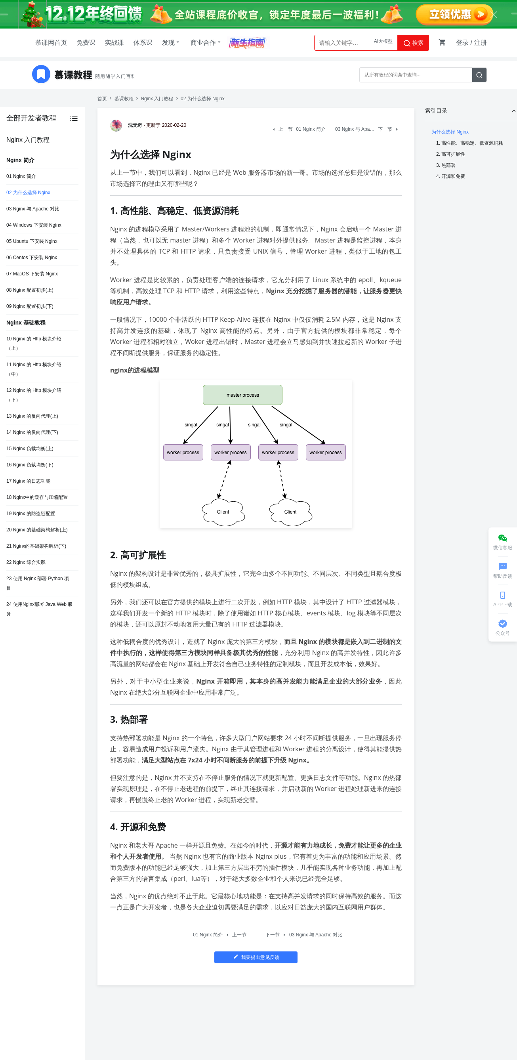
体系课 (143, 42)
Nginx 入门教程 (157, 98)
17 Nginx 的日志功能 (28, 481)
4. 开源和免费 (450, 176)
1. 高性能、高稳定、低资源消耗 (469, 143)
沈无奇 (127, 125)
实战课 (114, 42)
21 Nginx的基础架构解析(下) (36, 546)
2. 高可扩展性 (450, 154)
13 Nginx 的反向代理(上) (32, 416)
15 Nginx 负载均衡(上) (29, 448)
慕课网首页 (51, 42)
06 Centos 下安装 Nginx (31, 257)
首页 (102, 98)
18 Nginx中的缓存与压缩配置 (37, 497)
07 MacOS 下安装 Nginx (32, 274)
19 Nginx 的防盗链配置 (30, 513)
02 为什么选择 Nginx (28, 192)
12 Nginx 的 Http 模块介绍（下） (33, 395)
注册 (480, 42)
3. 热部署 (446, 165)
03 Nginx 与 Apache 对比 (32, 209)
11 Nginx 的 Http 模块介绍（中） (33, 369)
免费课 (85, 42)
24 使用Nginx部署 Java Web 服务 (39, 609)
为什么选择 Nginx (450, 132)
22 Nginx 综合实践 (26, 562)
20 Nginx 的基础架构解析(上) (37, 530)
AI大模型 (383, 43)
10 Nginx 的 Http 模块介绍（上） (33, 343)
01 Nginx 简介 (21, 176)
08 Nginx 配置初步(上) (29, 290)
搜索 (413, 43)
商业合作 (206, 42)
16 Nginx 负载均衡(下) (29, 465)
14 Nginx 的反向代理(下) (32, 432)
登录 (462, 42)
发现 (171, 42)
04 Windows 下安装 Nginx (33, 225)
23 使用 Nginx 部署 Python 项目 (37, 583)
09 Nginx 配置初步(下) (29, 306)
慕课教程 (124, 98)
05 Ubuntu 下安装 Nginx (31, 241)
